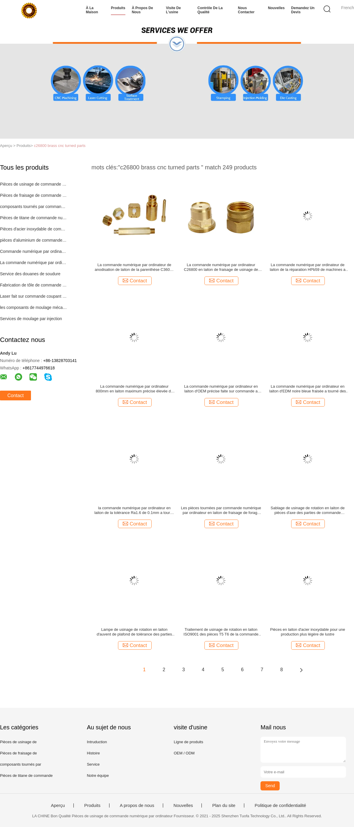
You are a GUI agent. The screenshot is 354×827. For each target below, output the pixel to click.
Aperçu (58, 805)
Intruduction (97, 742)
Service (93, 764)
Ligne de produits (188, 742)
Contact (15, 395)
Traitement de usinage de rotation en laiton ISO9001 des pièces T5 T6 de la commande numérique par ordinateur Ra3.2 (220, 632)
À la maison (92, 10)
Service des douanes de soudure (30, 273)
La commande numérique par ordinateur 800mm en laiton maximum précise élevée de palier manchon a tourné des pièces (134, 389)
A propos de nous (137, 805)
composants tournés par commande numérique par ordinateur (33, 206)
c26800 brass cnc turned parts (60, 145)
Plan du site (223, 805)
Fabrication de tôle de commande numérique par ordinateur (33, 285)
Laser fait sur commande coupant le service (33, 296)
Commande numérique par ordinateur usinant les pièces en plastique (33, 251)
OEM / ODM (184, 753)
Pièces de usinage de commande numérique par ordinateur (33, 184)
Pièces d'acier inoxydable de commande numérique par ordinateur (33, 229)
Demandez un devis (302, 10)
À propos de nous (142, 10)
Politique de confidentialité (280, 805)
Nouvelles (276, 8)
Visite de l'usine (173, 10)
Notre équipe (98, 775)
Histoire (93, 753)
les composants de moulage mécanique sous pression (33, 307)
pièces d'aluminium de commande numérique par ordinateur (33, 240)
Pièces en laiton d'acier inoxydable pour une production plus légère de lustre (307, 631)
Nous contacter (246, 10)
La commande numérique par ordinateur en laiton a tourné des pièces (33, 262)
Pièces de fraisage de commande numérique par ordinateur (33, 195)
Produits (118, 8)
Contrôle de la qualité (209, 10)
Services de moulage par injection (31, 318)
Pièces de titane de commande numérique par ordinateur (33, 217)
